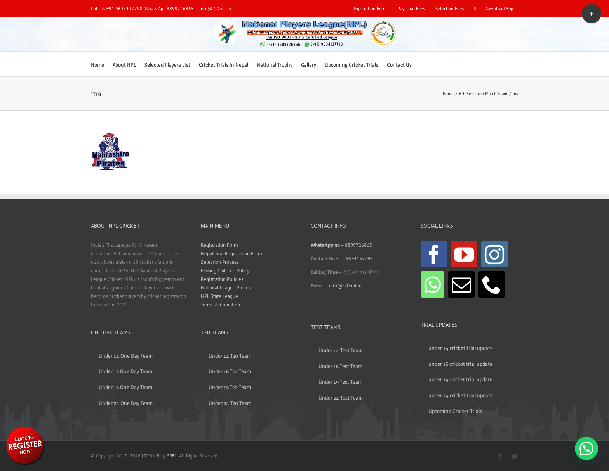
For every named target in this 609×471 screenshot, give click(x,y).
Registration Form (219, 245)
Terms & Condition (220, 304)
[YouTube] (464, 254)
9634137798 (359, 258)
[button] (586, 448)
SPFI (171, 456)
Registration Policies (222, 279)
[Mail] (461, 284)
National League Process (226, 287)
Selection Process (219, 262)
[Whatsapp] (432, 284)
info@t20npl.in (215, 8)
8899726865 (358, 245)
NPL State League (219, 296)
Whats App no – (328, 245)
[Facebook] (434, 254)
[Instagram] (494, 254)
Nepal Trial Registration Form (231, 253)
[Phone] (491, 284)
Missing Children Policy (225, 270)
